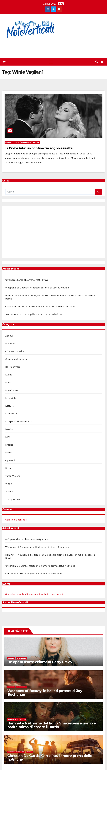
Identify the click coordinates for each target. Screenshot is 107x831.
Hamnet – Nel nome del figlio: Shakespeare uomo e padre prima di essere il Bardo (51, 725)
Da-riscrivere (12, 366)
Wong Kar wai (13, 499)
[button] (96, 61)
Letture (9, 405)
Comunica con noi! (16, 519)
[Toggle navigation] (51, 61)
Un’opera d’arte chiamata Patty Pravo (27, 279)
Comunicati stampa (16, 359)
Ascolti (9, 335)
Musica (9, 444)
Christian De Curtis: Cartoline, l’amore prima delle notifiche (40, 306)
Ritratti (9, 468)
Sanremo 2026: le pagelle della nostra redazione (33, 314)
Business (10, 343)
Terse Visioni (12, 476)
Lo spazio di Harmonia (18, 421)
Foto (7, 382)
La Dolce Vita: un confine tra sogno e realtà (38, 148)
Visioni (36, 142)
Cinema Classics (12, 142)
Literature (11, 413)
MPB (7, 437)
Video (8, 483)
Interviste (10, 398)
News (8, 452)
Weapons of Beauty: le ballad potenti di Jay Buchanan (37, 287)
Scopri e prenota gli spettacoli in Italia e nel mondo (34, 594)
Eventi (8, 374)
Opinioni (10, 460)
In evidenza (26, 142)
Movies (9, 429)
